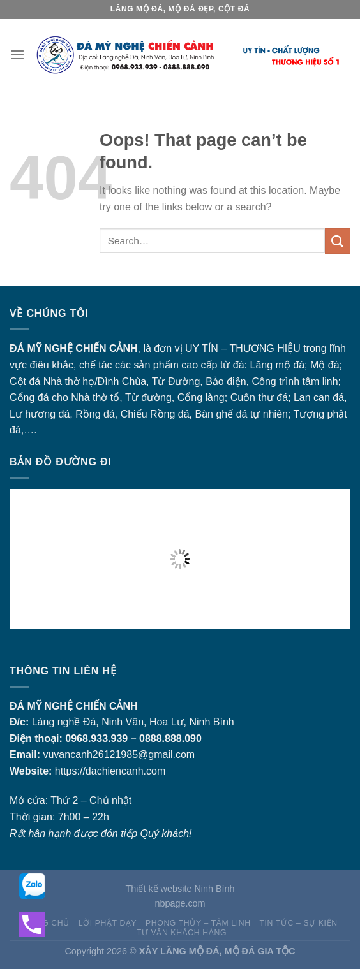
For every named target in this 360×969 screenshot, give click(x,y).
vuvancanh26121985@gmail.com (119, 754)
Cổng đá (29, 397)
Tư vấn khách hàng (182, 932)
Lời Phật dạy (108, 923)
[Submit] (337, 240)
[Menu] (17, 54)
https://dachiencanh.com (110, 771)
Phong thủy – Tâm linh (198, 923)
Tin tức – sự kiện (298, 923)
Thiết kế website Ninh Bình (179, 889)
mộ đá (290, 365)
